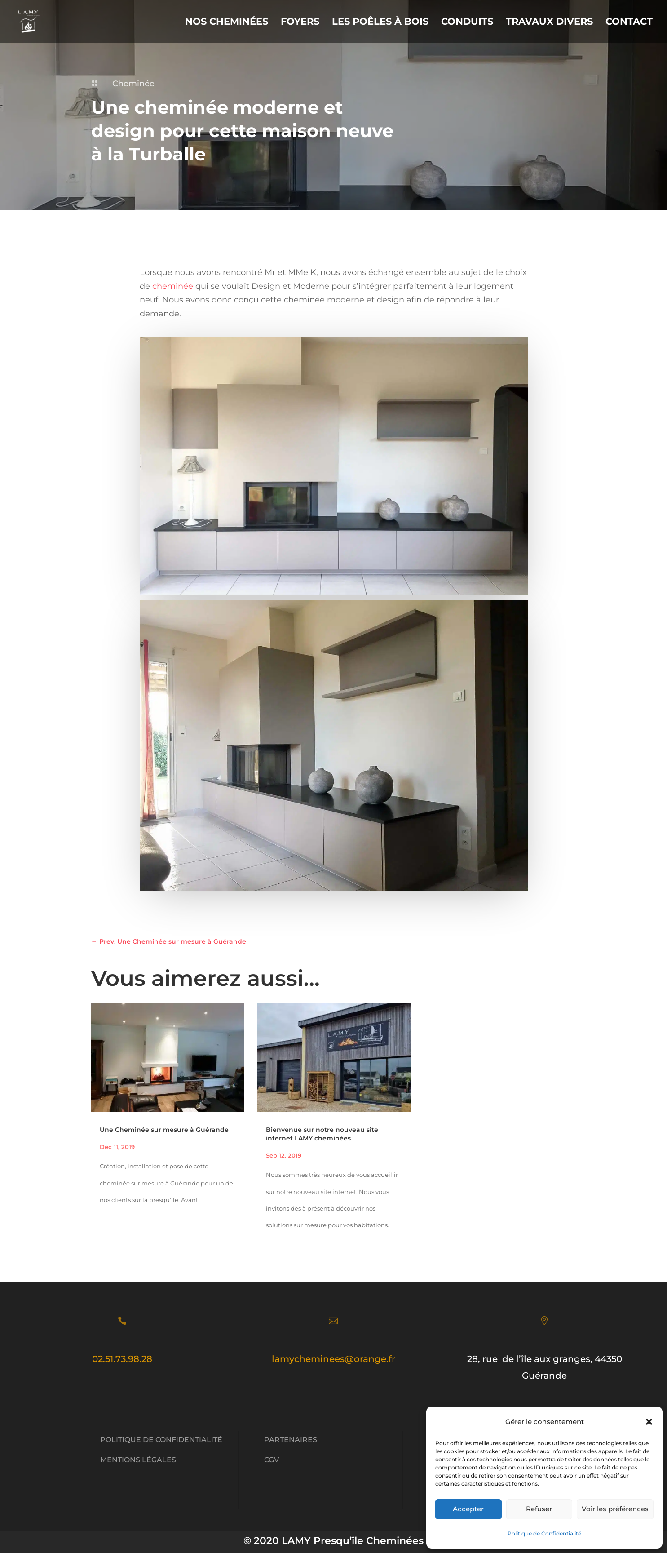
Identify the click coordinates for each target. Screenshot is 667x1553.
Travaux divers (549, 22)
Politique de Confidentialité (544, 1533)
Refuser (539, 1508)
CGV (271, 1459)
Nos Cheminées (226, 22)
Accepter (468, 1508)
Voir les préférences (615, 1508)
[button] (649, 1421)
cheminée (172, 286)
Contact (629, 22)
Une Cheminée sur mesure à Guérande (164, 1130)
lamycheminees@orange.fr (333, 1358)
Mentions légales (138, 1459)
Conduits (467, 22)
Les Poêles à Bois (380, 22)
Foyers (300, 22)
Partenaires (290, 1439)
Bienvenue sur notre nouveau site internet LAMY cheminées (322, 1134)
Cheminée (133, 84)
